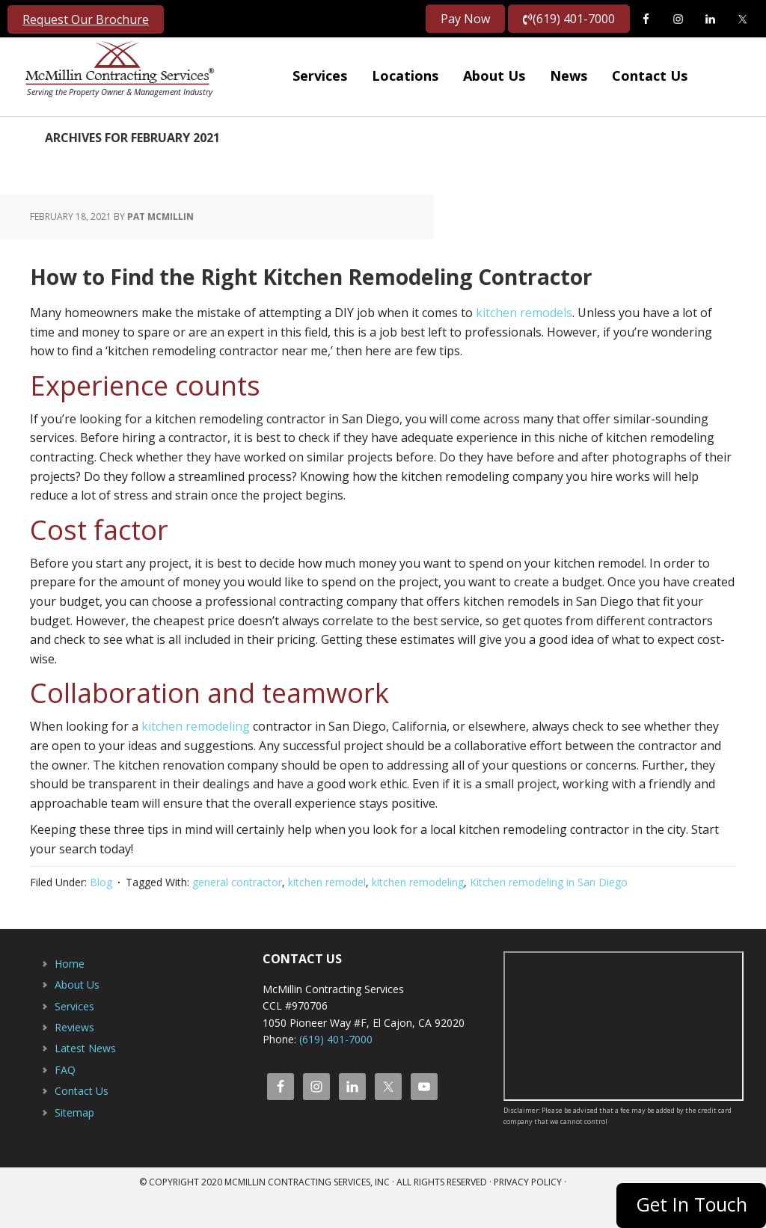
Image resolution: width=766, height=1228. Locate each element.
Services (74, 1038)
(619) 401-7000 (569, 18)
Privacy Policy (528, 1213)
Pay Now (465, 18)
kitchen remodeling (195, 757)
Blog (101, 913)
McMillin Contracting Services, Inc (115, 67)
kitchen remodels (524, 344)
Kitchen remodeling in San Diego (549, 913)
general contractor (237, 913)
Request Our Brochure (85, 19)
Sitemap (74, 1144)
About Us (77, 1016)
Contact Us (81, 1122)
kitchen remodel (327, 913)
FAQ (65, 1101)
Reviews (74, 1059)
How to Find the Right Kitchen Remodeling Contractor (361, 288)
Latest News (85, 1079)
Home (70, 995)
